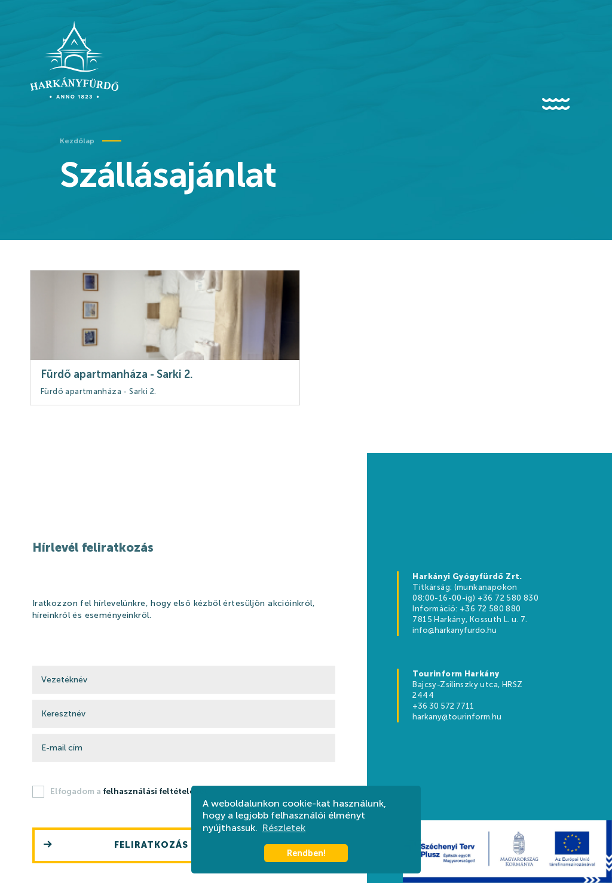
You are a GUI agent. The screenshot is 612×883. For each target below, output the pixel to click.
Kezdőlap (77, 140)
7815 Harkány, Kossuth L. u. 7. (469, 619)
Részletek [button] (283, 827)
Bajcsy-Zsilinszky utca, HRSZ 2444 (467, 690)
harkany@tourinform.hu (456, 716)
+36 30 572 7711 (443, 706)
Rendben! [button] (306, 853)
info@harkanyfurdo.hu (454, 630)
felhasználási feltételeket (155, 791)
